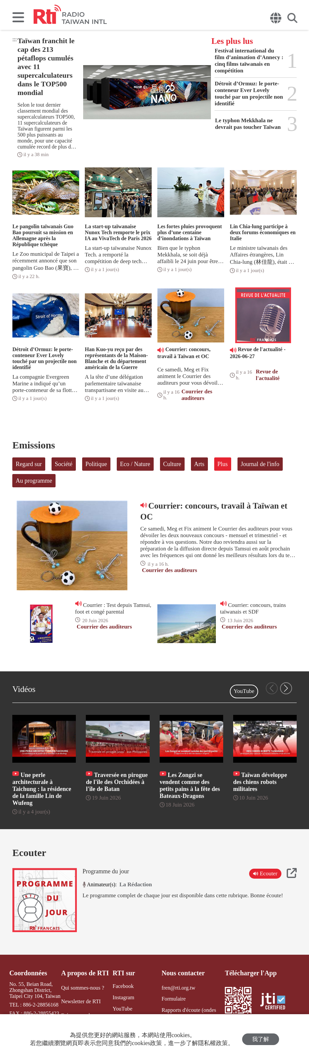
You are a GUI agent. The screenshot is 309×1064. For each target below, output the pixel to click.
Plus (223, 464)
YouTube (244, 691)
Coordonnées (28, 973)
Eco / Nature (135, 464)
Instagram (122, 997)
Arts (199, 464)
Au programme (34, 480)
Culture (172, 464)
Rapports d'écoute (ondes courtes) (188, 1013)
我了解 (260, 1039)
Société (64, 464)
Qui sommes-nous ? (82, 987)
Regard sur (29, 464)
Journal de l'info (260, 464)
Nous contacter (182, 973)
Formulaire (173, 999)
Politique (96, 464)
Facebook (122, 986)
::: (14, 39)
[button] (286, 688)
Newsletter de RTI (80, 1001)
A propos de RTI (84, 973)
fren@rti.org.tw (178, 987)
